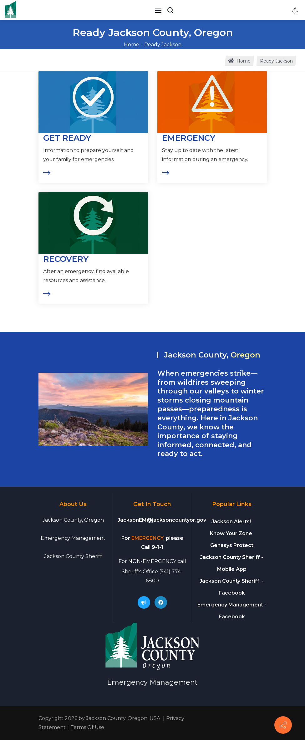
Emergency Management (73, 538)
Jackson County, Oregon (73, 520)
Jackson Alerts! (231, 522)
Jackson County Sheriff (73, 556)
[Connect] (283, 725)
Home (131, 45)
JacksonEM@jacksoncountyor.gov (162, 520)
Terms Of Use (87, 727)
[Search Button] (170, 10)
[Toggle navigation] (158, 10)
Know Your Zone (231, 533)
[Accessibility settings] (295, 10)
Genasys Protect (231, 545)
